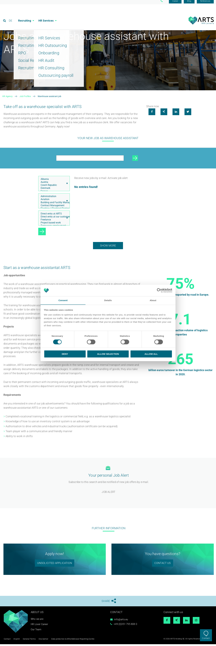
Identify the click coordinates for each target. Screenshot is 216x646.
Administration (53, 198)
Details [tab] (108, 300)
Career (175, 3)
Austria (53, 184)
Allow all (151, 354)
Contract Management (53, 207)
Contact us (162, 565)
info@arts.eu (121, 621)
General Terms (28, 641)
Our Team (36, 631)
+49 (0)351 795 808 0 (125, 626)
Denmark (53, 190)
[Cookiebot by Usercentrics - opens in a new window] (159, 290)
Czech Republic (53, 187)
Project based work (53, 224)
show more (108, 247)
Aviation (53, 201)
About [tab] (153, 300)
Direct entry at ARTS (53, 215)
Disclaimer (41, 641)
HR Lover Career (39, 626)
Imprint (16, 641)
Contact (206, 638)
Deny (65, 354)
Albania (53, 181)
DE (10, 15)
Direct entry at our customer (53, 218)
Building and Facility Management (53, 204)
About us (37, 614)
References (205, 3)
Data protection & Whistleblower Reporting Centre (69, 641)
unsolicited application (54, 565)
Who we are (37, 621)
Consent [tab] (63, 300)
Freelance (53, 221)
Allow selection (108, 354)
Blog (189, 3)
